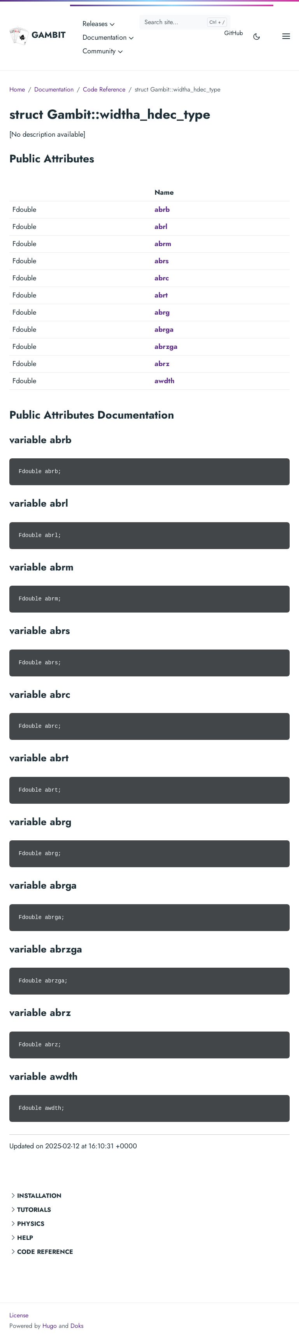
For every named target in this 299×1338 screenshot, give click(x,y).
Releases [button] (99, 24)
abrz (162, 364)
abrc (162, 278)
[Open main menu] (286, 36)
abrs (162, 261)
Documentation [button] (109, 37)
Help (25, 1237)
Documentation (54, 89)
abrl (161, 227)
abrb (162, 209)
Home (17, 89)
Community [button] (103, 51)
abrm (163, 244)
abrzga (166, 347)
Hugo (49, 1325)
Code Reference (45, 1251)
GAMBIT (37, 36)
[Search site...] (184, 22)
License (18, 1315)
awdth (164, 381)
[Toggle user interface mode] (256, 36)
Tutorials (34, 1209)
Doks (76, 1325)
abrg (162, 312)
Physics (30, 1223)
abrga (164, 329)
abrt (161, 295)
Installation (39, 1195)
